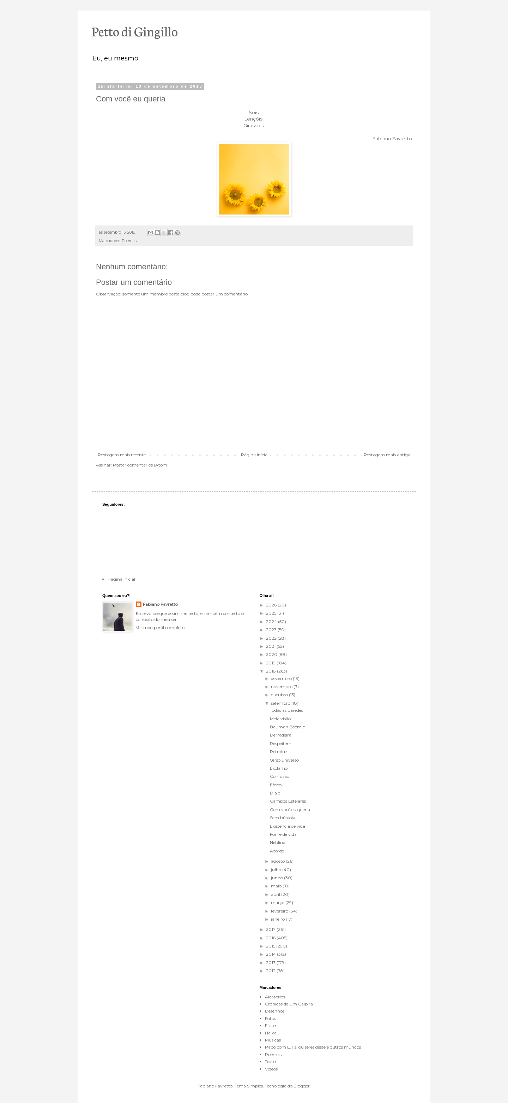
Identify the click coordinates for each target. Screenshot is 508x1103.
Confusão (279, 776)
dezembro (282, 678)
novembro (282, 686)
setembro (281, 703)
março (278, 902)
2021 (271, 646)
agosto (278, 861)
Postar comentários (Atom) (141, 465)
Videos (271, 1069)
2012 (271, 970)
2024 (272, 621)
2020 (272, 654)
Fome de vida (283, 834)
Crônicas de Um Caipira (289, 1004)
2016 (271, 937)
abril (276, 894)
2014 (271, 954)
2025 (271, 613)
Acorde (277, 850)
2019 (271, 662)
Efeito (276, 784)
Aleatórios (275, 996)
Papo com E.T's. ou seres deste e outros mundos (313, 1047)
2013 (271, 962)
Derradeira (280, 735)
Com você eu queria (290, 809)
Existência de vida (287, 826)
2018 (271, 671)
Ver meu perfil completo (160, 627)
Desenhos (274, 1011)
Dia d (275, 793)
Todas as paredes (286, 710)
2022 (272, 638)
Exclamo (279, 768)
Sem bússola (282, 817)
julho (276, 869)
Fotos (270, 1018)
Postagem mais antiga (387, 454)
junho (277, 877)
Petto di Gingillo (135, 31)
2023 (272, 629)
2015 (271, 946)
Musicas (273, 1040)
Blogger (302, 1086)
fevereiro (280, 911)
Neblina (277, 842)
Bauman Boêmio (287, 726)
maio (277, 885)
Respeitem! (281, 743)
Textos (271, 1061)
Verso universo (284, 760)
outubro (280, 694)
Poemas (129, 241)
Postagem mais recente (122, 454)
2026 (272, 605)
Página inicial (254, 454)
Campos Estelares (288, 801)
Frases (271, 1025)
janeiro (278, 919)
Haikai (271, 1032)
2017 (271, 929)
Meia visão (280, 718)
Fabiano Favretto (160, 604)
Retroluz (279, 751)
